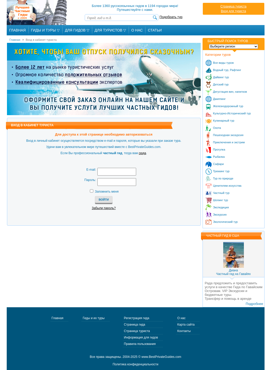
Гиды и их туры (93, 318)
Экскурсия (220, 214)
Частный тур (221, 192)
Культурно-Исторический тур (232, 113)
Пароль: (90, 180)
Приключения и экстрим (229, 142)
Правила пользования (140, 344)
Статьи (155, 30)
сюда (142, 153)
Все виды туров (223, 62)
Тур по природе (223, 178)
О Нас (137, 30)
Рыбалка (219, 156)
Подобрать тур (171, 17)
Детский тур (221, 84)
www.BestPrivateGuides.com (161, 357)
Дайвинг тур (221, 77)
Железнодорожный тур (228, 106)
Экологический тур (225, 221)
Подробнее (254, 304)
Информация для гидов (141, 337)
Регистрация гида (136, 318)
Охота (217, 127)
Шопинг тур (220, 200)
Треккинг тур (221, 171)
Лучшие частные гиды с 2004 (37, 12)
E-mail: (91, 169)
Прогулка (219, 149)
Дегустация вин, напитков (230, 91)
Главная (17, 30)
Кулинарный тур (223, 120)
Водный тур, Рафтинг (227, 70)
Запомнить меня (107, 191)
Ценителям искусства (227, 185)
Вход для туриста (233, 11)
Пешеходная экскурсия (228, 135)
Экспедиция (221, 207)
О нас (181, 318)
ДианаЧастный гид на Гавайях (233, 272)
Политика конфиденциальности (135, 364)
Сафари (218, 164)
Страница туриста (233, 6)
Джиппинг (219, 98)
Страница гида (134, 324)
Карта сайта (186, 324)
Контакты (184, 331)
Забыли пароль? (104, 208)
